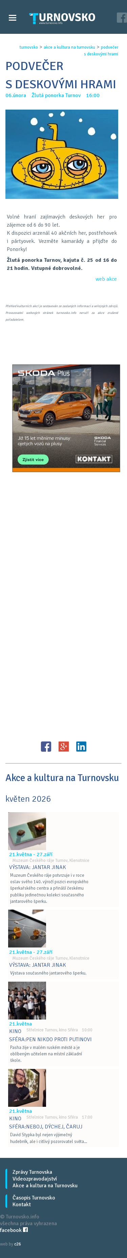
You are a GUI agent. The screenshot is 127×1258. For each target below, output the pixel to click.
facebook (14, 1230)
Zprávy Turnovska (32, 1172)
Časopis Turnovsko (34, 1197)
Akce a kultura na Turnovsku (45, 1185)
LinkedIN (81, 746)
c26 (17, 1244)
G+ (64, 746)
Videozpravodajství (35, 1178)
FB (46, 746)
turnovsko (29, 47)
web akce (106, 279)
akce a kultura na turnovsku (69, 47)
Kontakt (22, 1204)
